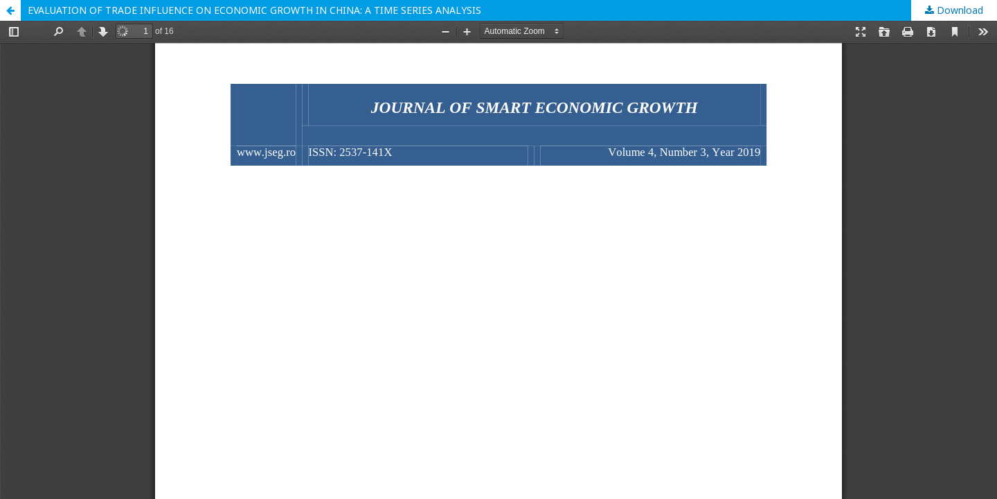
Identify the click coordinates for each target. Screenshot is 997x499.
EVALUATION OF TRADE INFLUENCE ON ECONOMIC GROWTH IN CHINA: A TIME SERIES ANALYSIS (254, 10)
